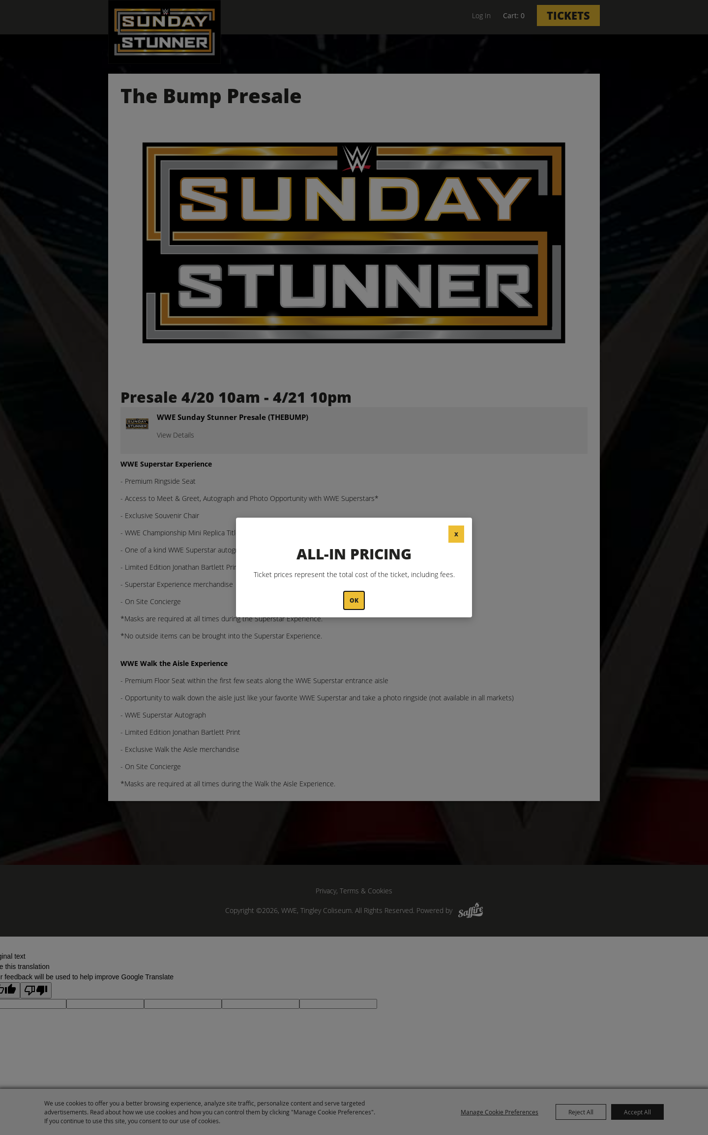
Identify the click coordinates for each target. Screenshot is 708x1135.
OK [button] (354, 600)
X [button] (456, 534)
